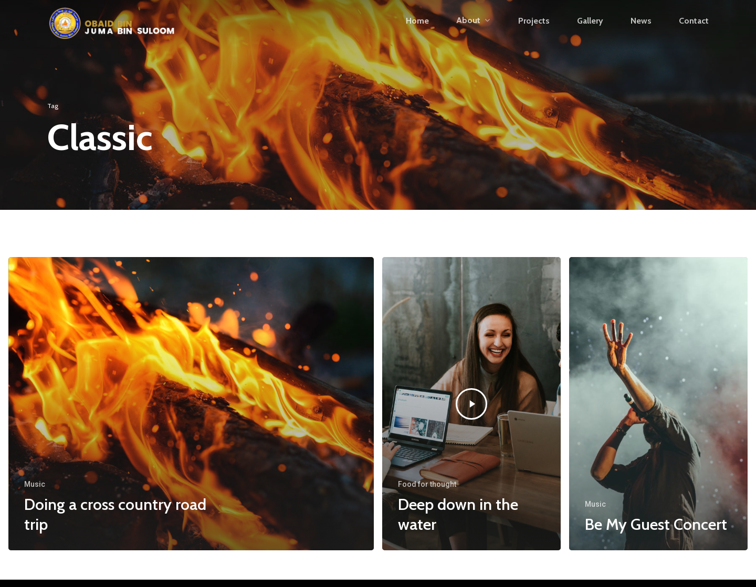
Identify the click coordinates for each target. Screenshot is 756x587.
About (473, 34)
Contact (694, 35)
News (641, 35)
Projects (534, 35)
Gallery (590, 35)
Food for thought (427, 484)
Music (34, 484)
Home (417, 35)
